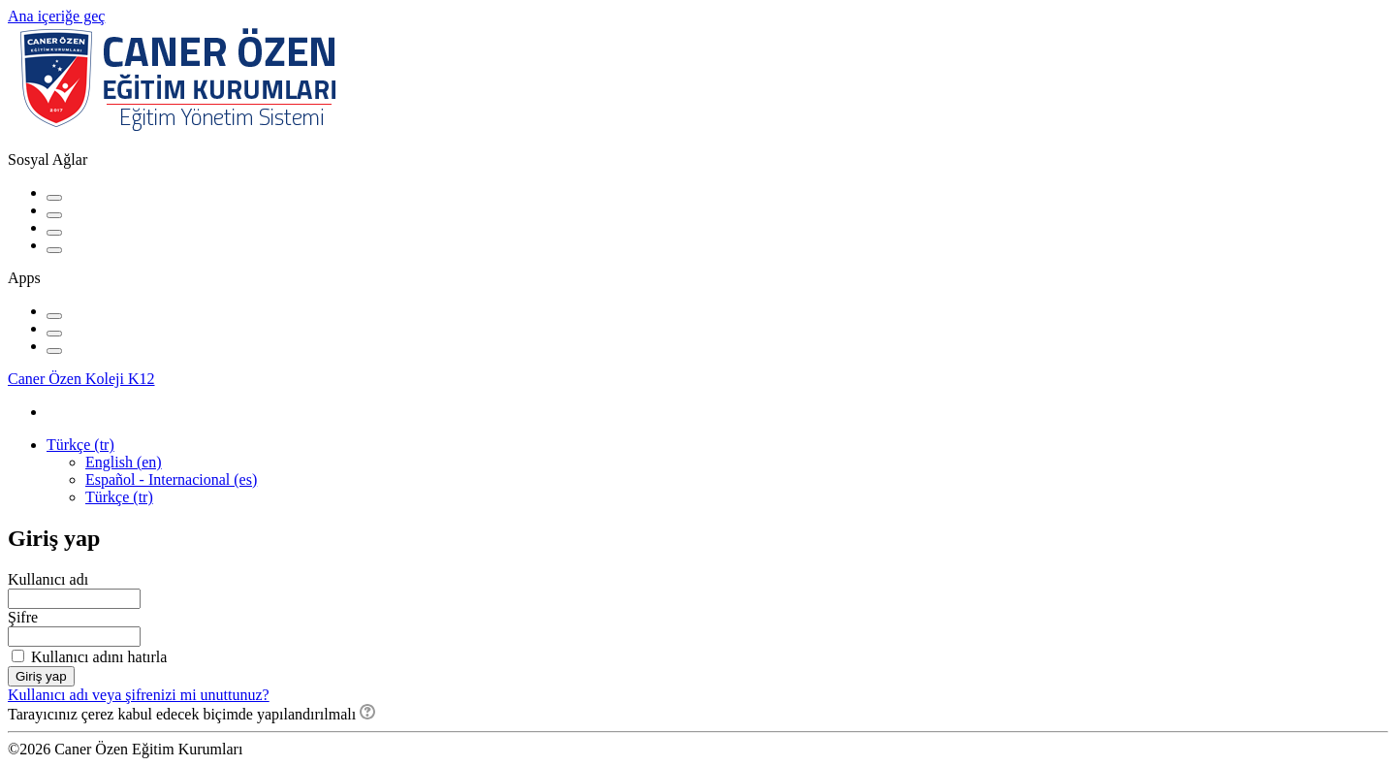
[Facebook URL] (54, 198)
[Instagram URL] (54, 233)
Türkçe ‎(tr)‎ (80, 444)
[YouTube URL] (54, 215)
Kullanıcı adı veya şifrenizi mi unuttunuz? (139, 694)
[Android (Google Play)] (54, 333)
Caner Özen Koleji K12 (81, 378)
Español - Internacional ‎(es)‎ (171, 479)
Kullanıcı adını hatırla (99, 657)
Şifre (23, 617)
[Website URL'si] (54, 250)
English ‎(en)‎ (123, 462)
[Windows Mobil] (54, 351)
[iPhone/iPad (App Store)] (54, 316)
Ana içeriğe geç (56, 16)
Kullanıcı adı (48, 579)
